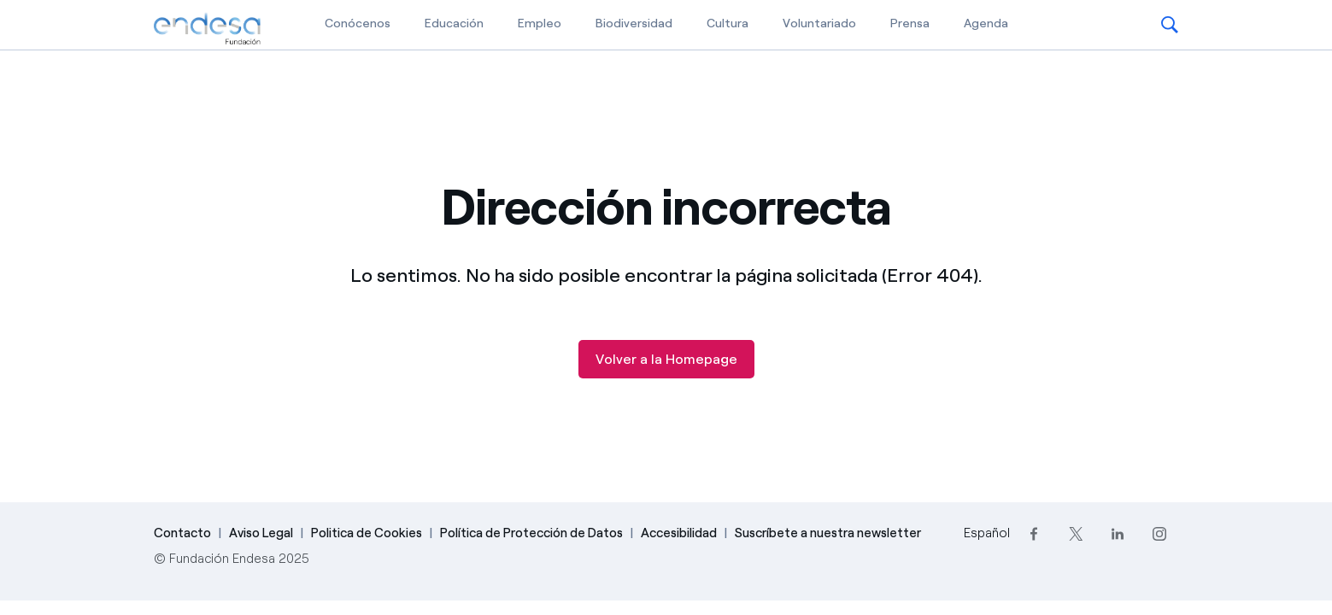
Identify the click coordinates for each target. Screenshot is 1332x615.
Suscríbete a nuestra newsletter (828, 533)
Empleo (539, 23)
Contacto (182, 533)
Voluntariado (819, 23)
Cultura (727, 23)
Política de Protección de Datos (531, 533)
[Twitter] (1076, 533)
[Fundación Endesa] (207, 29)
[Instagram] (1160, 533)
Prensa (910, 23)
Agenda (986, 23)
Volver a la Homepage (666, 359)
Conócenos (357, 23)
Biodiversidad (634, 23)
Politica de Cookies (366, 533)
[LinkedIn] (1118, 533)
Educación (454, 23)
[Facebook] (1034, 533)
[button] (1169, 25)
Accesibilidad (679, 533)
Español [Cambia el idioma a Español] (987, 533)
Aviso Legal (261, 533)
